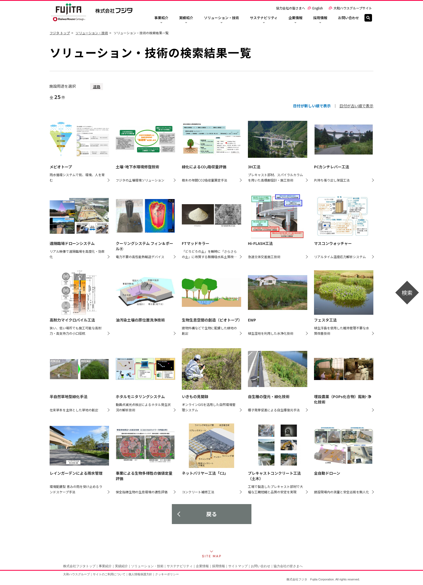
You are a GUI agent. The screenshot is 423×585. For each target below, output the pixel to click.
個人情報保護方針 (140, 574)
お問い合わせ (260, 566)
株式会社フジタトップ (79, 566)
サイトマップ (238, 566)
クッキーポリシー (167, 574)
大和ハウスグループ (76, 574)
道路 (96, 86)
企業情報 (202, 566)
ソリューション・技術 (92, 32)
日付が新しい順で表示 (312, 105)
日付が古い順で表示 (356, 105)
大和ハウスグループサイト (350, 8)
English (315, 8)
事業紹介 (105, 566)
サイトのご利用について (109, 574)
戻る (211, 514)
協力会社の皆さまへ (290, 8)
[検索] (368, 18)
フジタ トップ (60, 32)
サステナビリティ (180, 566)
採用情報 (218, 566)
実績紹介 (121, 566)
